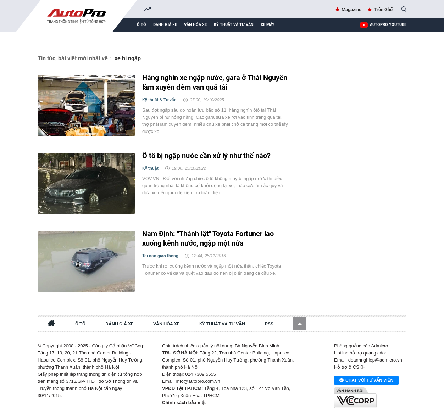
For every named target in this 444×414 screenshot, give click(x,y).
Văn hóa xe (195, 24)
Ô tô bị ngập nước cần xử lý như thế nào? (206, 155)
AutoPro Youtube (388, 24)
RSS (269, 323)
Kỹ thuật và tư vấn (234, 24)
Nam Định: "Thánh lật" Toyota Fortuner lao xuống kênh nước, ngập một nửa (208, 238)
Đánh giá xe (165, 24)
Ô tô (141, 24)
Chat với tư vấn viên (366, 381)
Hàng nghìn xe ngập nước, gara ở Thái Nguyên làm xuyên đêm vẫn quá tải (214, 82)
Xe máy (267, 24)
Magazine (351, 9)
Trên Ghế (383, 9)
